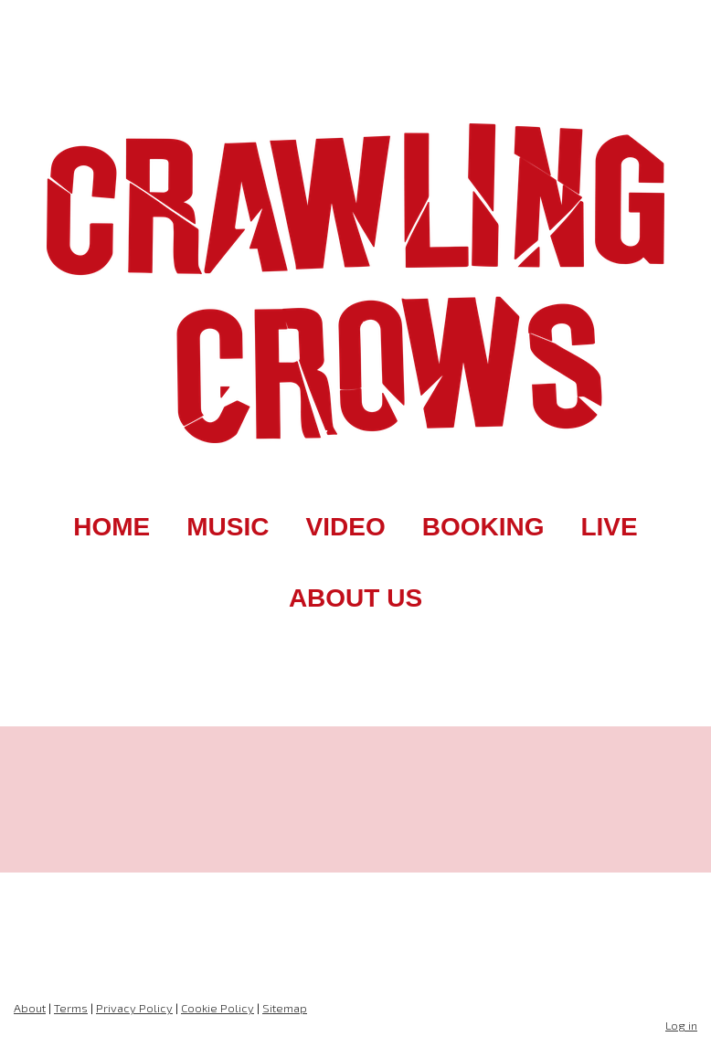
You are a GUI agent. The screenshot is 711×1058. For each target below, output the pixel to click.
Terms (71, 1007)
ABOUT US (355, 598)
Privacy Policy (134, 1007)
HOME (111, 527)
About (30, 1007)
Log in (681, 1025)
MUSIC (227, 527)
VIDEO (346, 527)
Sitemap (284, 1007)
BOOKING (483, 527)
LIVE (608, 527)
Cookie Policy (217, 1007)
